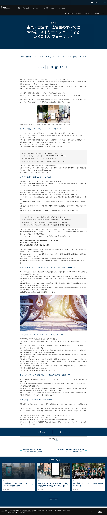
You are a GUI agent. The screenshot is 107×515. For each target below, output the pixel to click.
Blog (57, 439)
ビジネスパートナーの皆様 (40, 8)
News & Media (69, 13)
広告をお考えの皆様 (24, 8)
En (102, 2)
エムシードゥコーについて (59, 8)
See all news (53, 501)
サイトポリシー (13, 512)
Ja (105, 2)
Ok (100, 511)
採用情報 (78, 13)
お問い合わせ (88, 13)
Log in (97, 2)
